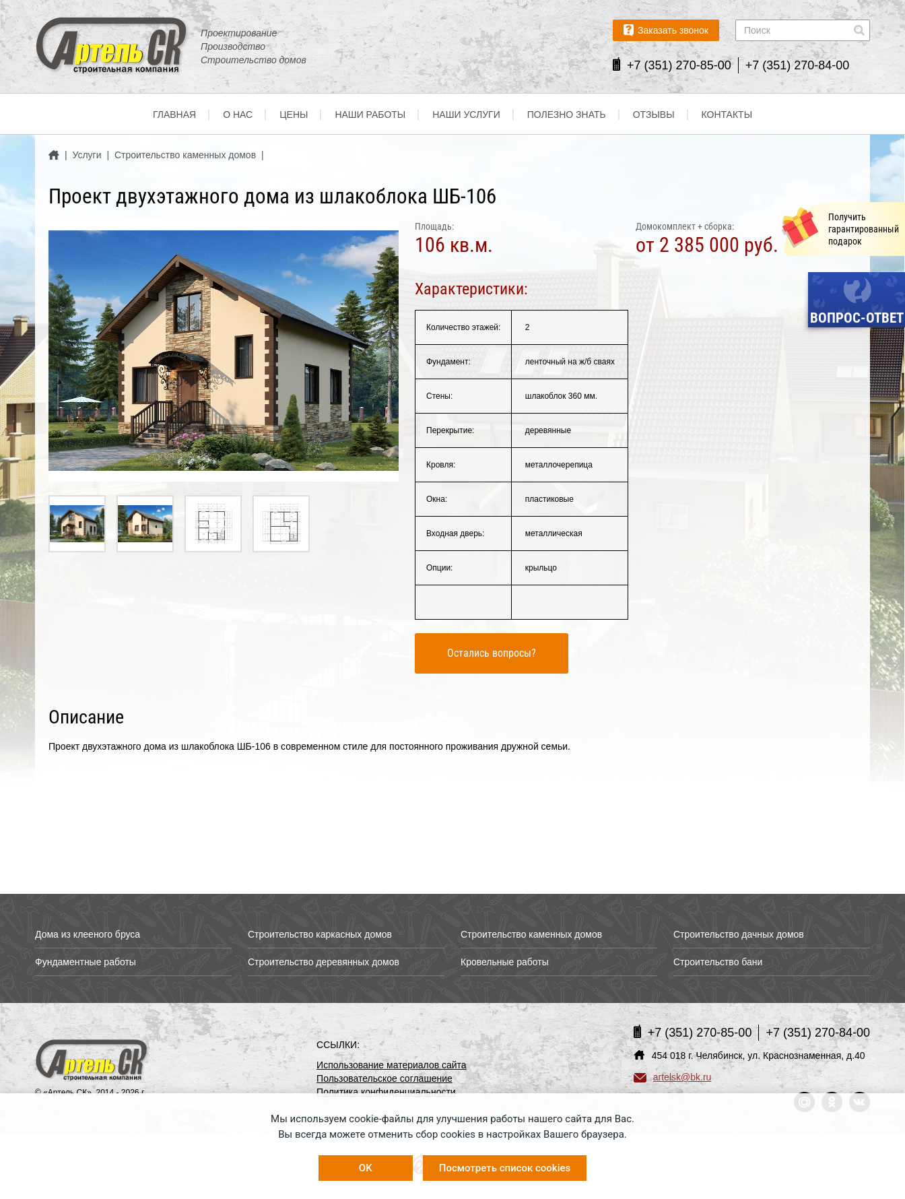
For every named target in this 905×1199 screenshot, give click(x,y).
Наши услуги (466, 114)
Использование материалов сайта (391, 1065)
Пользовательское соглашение (384, 1078)
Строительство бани (717, 962)
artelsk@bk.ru (673, 1077)
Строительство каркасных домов (320, 934)
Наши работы (370, 114)
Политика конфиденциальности (386, 1092)
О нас (238, 114)
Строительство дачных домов (738, 934)
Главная (174, 114)
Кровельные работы (505, 962)
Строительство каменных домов (531, 934)
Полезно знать (566, 114)
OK (365, 1168)
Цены (293, 114)
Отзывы (654, 114)
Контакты (727, 114)
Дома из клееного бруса (87, 934)
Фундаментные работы (85, 962)
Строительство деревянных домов (323, 962)
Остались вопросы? (491, 653)
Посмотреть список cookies (504, 1168)
